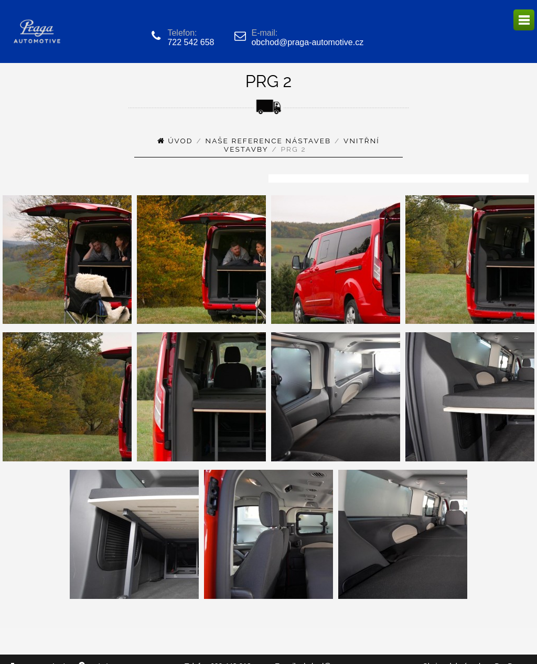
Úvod (180, 140)
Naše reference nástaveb (268, 140)
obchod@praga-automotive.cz (307, 42)
